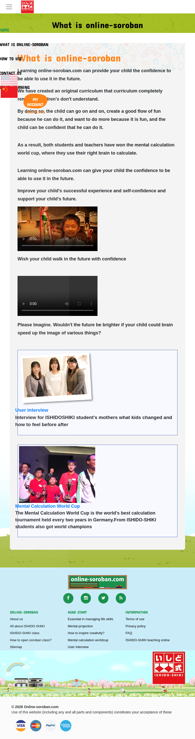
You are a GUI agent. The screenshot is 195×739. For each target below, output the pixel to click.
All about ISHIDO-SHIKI (27, 626)
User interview (31, 410)
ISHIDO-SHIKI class (24, 633)
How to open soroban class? (31, 640)
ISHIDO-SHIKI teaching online (147, 640)
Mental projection (80, 626)
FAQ (128, 633)
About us (16, 619)
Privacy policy (135, 626)
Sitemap (16, 647)
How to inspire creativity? (86, 633)
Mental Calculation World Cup (47, 506)
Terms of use (134, 619)
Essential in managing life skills (90, 619)
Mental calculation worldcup (88, 640)
